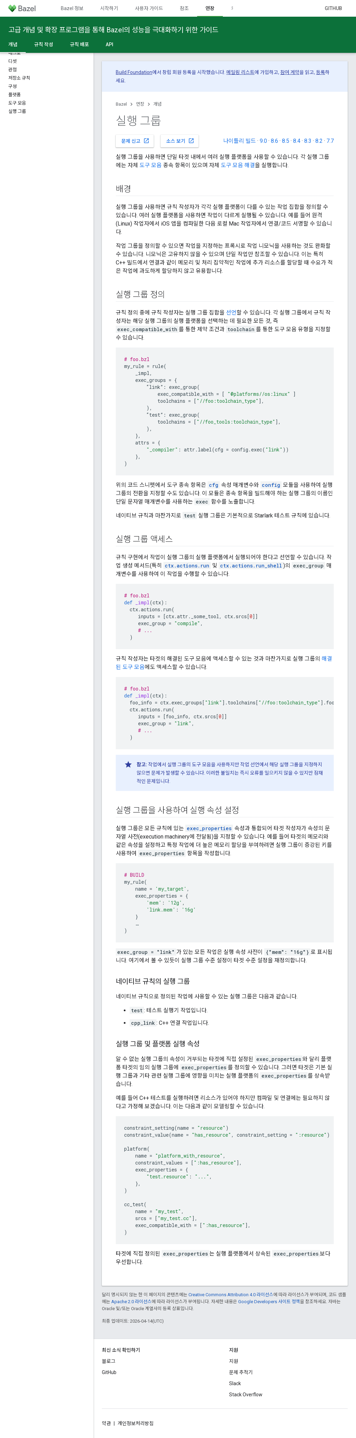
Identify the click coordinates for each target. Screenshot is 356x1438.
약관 (106, 1423)
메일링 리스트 (240, 72)
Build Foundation (134, 72)
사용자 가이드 (149, 8)
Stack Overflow (245, 1394)
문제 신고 (135, 141)
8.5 (285, 141)
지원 (233, 1361)
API (109, 44)
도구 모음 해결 (238, 165)
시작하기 (109, 8)
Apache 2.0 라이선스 (131, 1301)
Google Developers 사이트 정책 (269, 1301)
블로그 (108, 1361)
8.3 (308, 141)
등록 (320, 72)
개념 (157, 104)
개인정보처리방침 (136, 1423)
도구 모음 (150, 165)
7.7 (330, 141)
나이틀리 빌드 (239, 141)
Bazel (121, 104)
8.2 (319, 141)
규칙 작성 (43, 44)
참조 (184, 8)
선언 (231, 312)
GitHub (333, 8)
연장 (140, 104)
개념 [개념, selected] (12, 44)
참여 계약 (289, 72)
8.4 (296, 141)
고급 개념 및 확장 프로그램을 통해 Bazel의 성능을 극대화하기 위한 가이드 (113, 30)
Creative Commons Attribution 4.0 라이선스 (230, 1294)
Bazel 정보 (72, 8)
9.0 (263, 141)
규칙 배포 (79, 44)
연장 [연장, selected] (210, 8)
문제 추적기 (241, 1372)
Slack (235, 1383)
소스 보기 (180, 141)
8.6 (274, 141)
